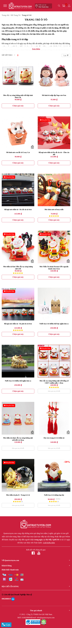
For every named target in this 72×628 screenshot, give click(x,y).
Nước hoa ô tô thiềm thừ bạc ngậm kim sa (54, 324)
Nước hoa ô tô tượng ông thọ (54, 495)
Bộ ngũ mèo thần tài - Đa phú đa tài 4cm (18, 324)
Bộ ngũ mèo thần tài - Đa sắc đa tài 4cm (18, 209)
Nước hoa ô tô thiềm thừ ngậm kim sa (18, 381)
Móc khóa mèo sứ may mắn (54, 209)
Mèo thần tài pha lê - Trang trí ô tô (18, 495)
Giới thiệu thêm (49, 543)
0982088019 (6, 599)
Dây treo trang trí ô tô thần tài (54, 438)
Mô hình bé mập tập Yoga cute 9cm (54, 95)
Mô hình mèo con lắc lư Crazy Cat (18, 152)
